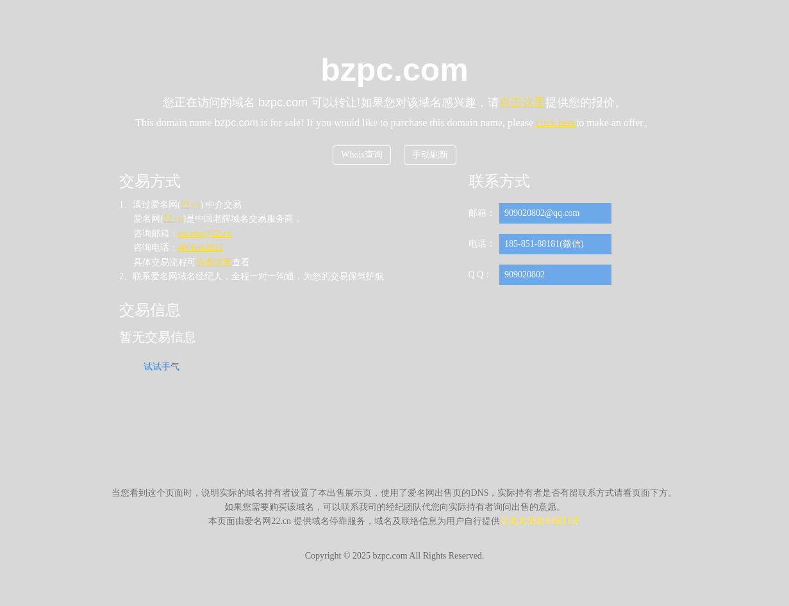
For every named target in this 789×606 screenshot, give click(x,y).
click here (556, 122)
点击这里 (522, 102)
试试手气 (161, 367)
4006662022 (200, 247)
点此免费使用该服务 (540, 521)
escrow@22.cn (204, 233)
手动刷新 (430, 155)
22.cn (191, 204)
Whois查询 (362, 155)
